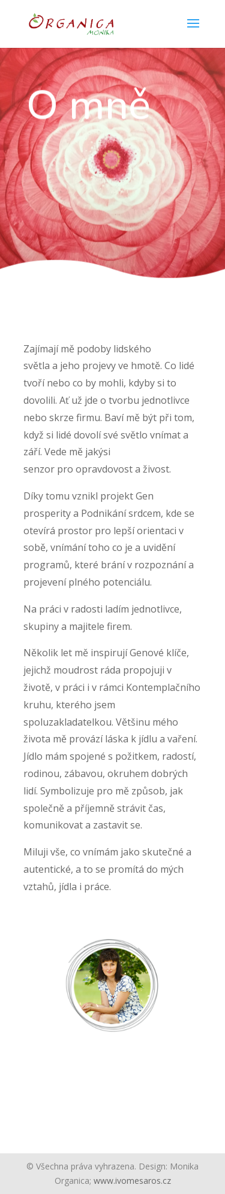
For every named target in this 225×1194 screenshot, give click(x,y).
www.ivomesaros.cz (132, 1180)
